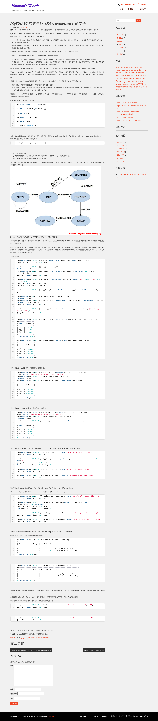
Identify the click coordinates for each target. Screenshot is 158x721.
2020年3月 (120, 145)
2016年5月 (120, 158)
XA (26, 638)
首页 (121, 9)
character (139, 67)
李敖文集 (118, 87)
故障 (145, 84)
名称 (12, 689)
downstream (132, 70)
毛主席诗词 (131, 87)
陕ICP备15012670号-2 (140, 716)
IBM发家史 (130, 75)
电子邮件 (13, 694)
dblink (120, 44)
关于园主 (131, 9)
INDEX (136, 75)
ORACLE (120, 41)
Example (127, 73)
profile (121, 51)
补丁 (144, 87)
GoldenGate (121, 35)
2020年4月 (120, 142)
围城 (136, 84)
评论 (11, 666)
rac (126, 84)
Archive (123, 67)
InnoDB (143, 75)
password (118, 84)
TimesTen (97, 716)
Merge (136, 78)
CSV (123, 70)
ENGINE (141, 69)
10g (117, 67)
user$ (133, 84)
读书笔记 (120, 54)
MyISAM (142, 78)
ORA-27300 (138, 81)
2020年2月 (120, 148)
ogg (129, 81)
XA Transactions (43, 638)
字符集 (140, 84)
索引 (136, 87)
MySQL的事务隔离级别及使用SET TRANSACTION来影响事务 (31, 650)
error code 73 (119, 72)
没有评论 (24, 27)
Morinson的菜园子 (25, 5)
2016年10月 (121, 152)
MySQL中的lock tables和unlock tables (129, 120)
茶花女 (140, 87)
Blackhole (129, 67)
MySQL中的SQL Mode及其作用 (94, 650)
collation (119, 70)
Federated (133, 73)
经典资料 (143, 9)
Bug (134, 67)
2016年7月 (120, 155)
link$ (121, 78)
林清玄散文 (124, 87)
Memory (131, 78)
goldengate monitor (121, 75)
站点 (11, 698)
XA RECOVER (32, 638)
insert (118, 78)
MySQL (12, 638)
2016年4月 (120, 161)
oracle (144, 81)
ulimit (128, 84)
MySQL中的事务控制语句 (125, 117)
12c (119, 67)
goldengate (141, 72)
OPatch (121, 48)
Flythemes (50, 716)
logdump (125, 78)
